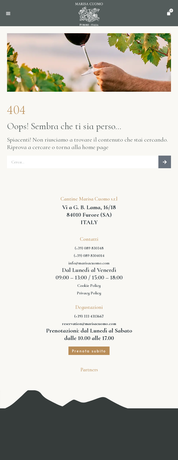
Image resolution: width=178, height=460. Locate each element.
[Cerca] (164, 162)
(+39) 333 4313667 (89, 316)
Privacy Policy (89, 293)
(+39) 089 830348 (89, 248)
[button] (8, 13)
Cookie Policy (89, 285)
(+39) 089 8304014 (89, 255)
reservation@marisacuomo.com (89, 323)
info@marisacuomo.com (89, 263)
